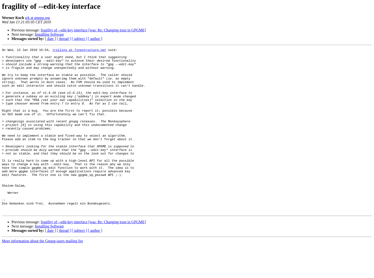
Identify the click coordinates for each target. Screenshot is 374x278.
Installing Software (49, 34)
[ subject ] (79, 39)
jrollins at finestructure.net (79, 50)
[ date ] (50, 39)
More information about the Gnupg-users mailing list (42, 274)
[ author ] (95, 39)
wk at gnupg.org (37, 18)
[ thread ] (64, 39)
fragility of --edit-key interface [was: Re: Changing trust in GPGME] (93, 30)
